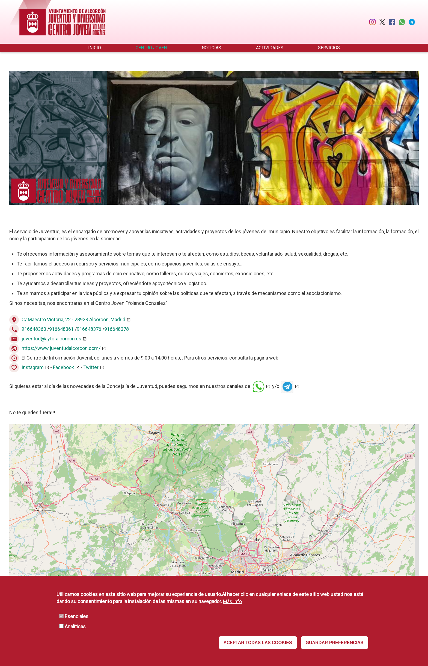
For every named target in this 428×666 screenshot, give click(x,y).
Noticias (211, 47)
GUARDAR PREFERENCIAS (335, 642)
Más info (232, 601)
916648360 (34, 329)
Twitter (91, 367)
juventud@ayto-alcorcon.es (51, 338)
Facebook (63, 367)
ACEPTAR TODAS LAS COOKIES (258, 642)
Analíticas (75, 626)
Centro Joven (151, 47)
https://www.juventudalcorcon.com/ (61, 348)
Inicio (94, 47)
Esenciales (76, 616)
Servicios (329, 47)
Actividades (269, 47)
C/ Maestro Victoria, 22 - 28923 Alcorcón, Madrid (73, 319)
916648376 (89, 329)
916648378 (116, 329)
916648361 (61, 329)
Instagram (33, 367)
